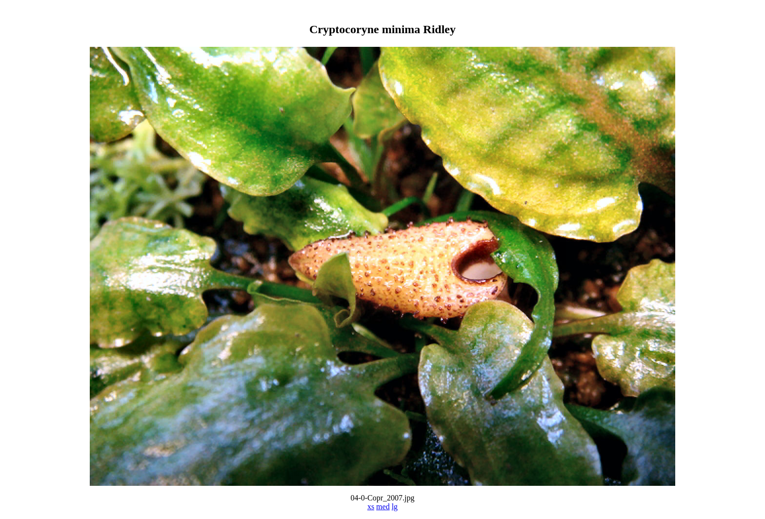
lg (395, 506)
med (383, 506)
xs (370, 506)
